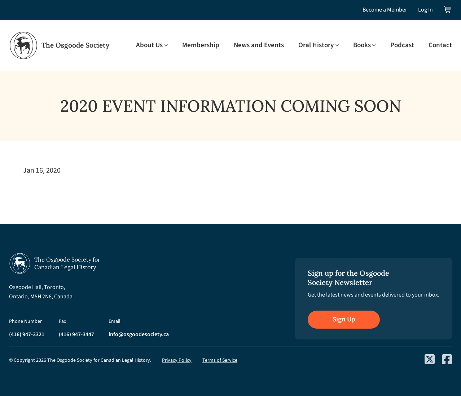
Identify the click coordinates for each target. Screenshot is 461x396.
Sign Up (344, 319)
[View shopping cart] (448, 10)
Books (362, 45)
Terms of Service (219, 360)
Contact (440, 45)
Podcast (402, 45)
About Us (149, 45)
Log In (425, 10)
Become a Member (385, 10)
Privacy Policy (177, 360)
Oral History (316, 45)
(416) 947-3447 (76, 334)
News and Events (259, 45)
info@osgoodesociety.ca (139, 334)
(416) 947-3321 (26, 334)
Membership (200, 45)
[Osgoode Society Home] (59, 45)
